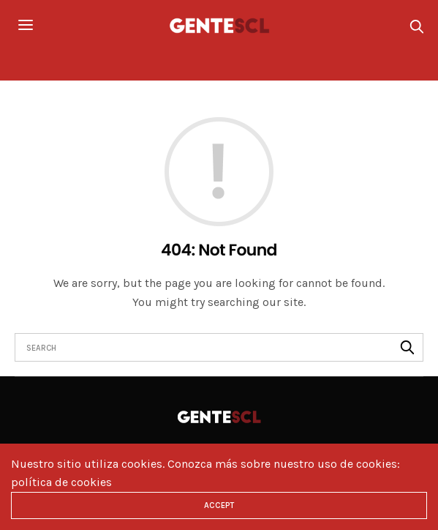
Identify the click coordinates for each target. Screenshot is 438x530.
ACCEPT (219, 505)
